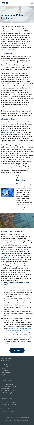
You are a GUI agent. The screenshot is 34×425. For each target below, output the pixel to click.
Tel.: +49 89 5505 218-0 (8, 384)
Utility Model (4, 366)
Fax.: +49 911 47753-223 (8, 404)
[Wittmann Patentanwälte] (5, 3)
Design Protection (6, 370)
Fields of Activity (5, 372)
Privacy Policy (5, 360)
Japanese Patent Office (13, 337)
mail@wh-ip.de (5, 388)
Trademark (4, 368)
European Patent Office (11, 132)
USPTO (24, 335)
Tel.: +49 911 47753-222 (8, 402)
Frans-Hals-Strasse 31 (7, 391)
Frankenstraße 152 (6, 409)
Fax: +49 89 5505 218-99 (8, 386)
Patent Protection (6, 364)
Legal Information (6, 358)
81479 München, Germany (9, 393)
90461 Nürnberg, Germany (9, 411)
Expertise (3, 374)
